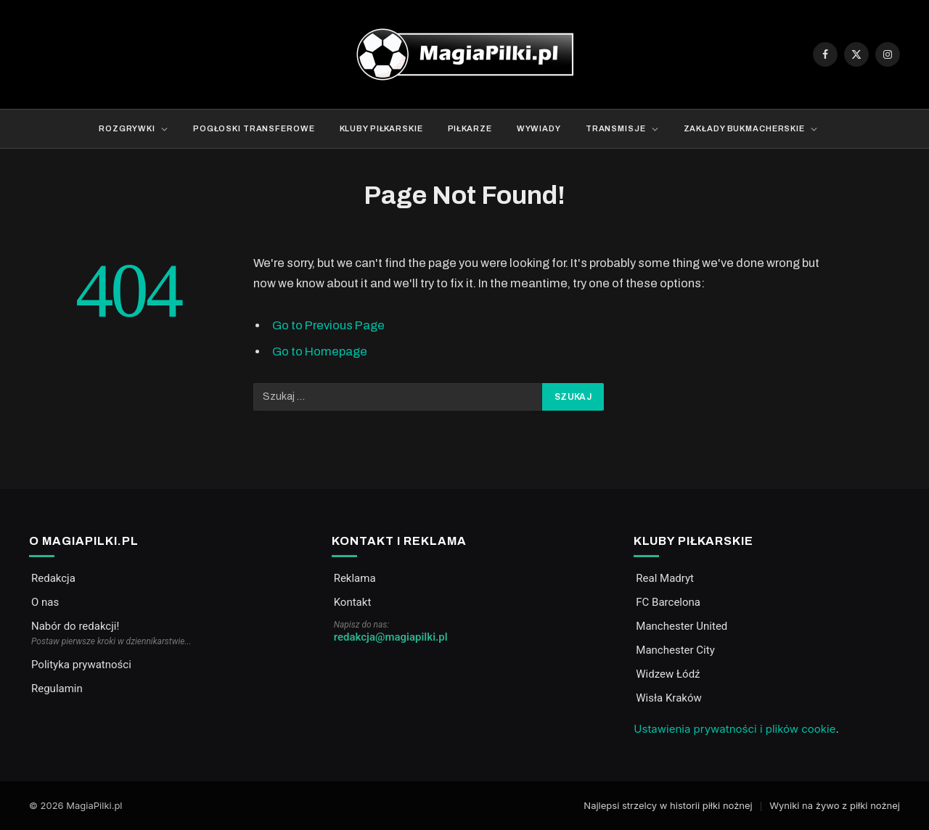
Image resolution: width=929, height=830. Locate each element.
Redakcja (53, 578)
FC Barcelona (668, 602)
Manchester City (675, 650)
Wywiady (539, 128)
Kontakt (353, 602)
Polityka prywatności (81, 664)
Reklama (355, 578)
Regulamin (57, 688)
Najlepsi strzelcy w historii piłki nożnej (668, 805)
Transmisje (616, 128)
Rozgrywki (127, 128)
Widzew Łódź (668, 674)
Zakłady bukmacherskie (744, 128)
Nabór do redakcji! (75, 626)
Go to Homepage (319, 351)
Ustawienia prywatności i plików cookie (734, 729)
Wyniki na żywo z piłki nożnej (834, 805)
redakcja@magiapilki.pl (391, 637)
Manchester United (681, 626)
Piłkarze (470, 128)
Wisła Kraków (668, 697)
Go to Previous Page (328, 325)
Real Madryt (665, 578)
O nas (45, 602)
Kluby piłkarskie (381, 128)
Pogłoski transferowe (254, 128)
